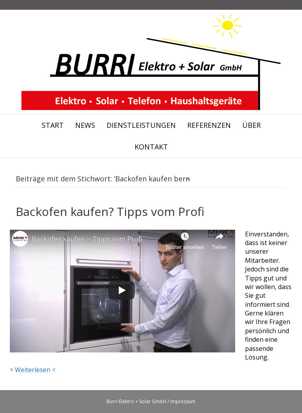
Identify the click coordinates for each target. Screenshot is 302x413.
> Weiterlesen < (32, 369)
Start (53, 125)
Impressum (182, 401)
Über (251, 125)
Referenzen (209, 125)
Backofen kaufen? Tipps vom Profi (110, 211)
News (85, 125)
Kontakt (151, 146)
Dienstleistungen (141, 125)
